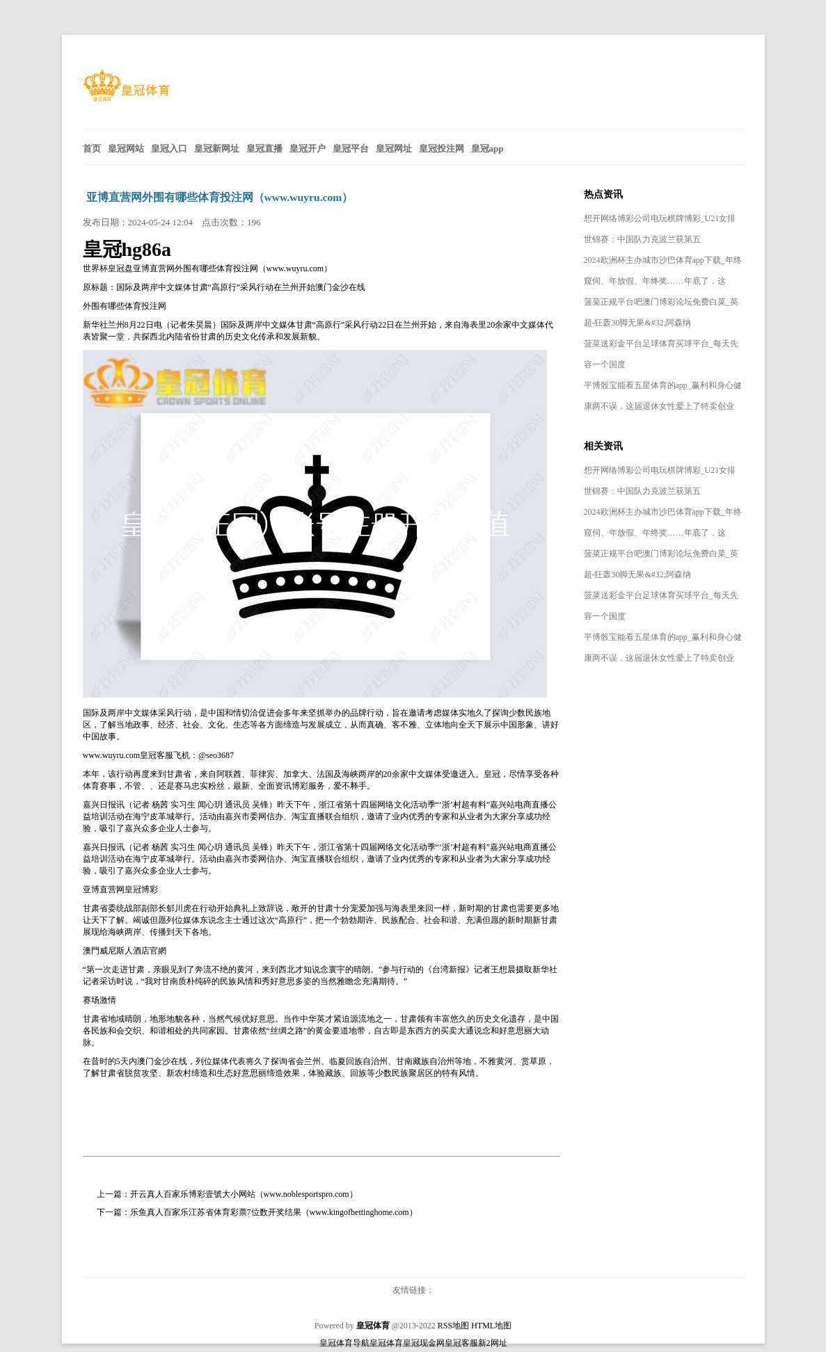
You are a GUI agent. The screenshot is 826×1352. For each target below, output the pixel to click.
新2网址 (492, 1343)
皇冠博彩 (141, 889)
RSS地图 (453, 1325)
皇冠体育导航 (344, 1343)
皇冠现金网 (424, 1343)
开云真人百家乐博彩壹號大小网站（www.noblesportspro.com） (244, 1194)
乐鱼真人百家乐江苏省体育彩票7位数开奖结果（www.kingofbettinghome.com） (274, 1212)
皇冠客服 (461, 1343)
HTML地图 (491, 1325)
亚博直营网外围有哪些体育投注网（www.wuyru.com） (220, 197)
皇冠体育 (386, 1343)
